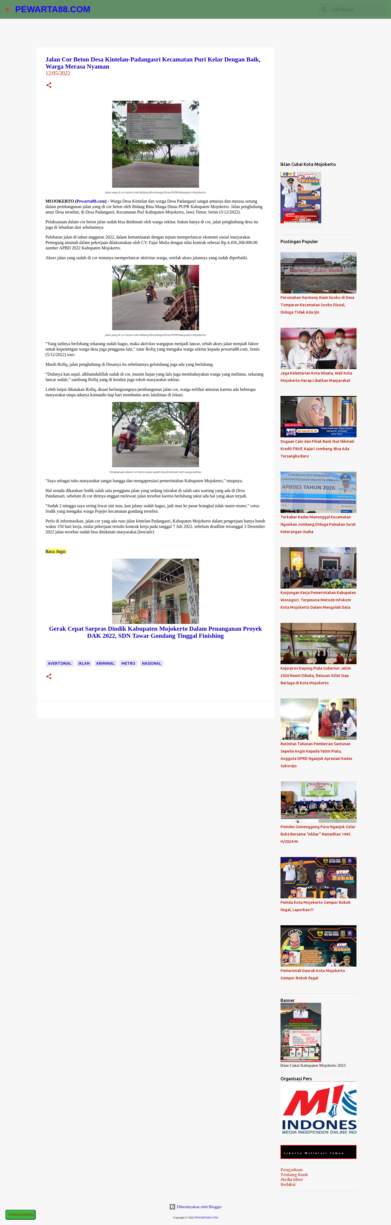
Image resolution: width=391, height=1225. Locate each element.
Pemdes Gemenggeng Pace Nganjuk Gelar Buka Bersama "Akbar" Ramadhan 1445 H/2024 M (317, 834)
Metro (128, 663)
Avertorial (60, 663)
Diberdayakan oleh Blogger (195, 1207)
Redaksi (287, 1184)
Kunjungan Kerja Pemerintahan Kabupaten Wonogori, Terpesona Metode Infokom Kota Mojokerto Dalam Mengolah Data (318, 600)
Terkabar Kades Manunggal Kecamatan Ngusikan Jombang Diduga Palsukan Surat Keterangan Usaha (318, 524)
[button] (49, 86)
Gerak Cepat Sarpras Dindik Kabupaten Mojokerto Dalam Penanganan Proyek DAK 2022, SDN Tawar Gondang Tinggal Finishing (155, 632)
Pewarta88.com (91, 201)
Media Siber (291, 1179)
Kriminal (105, 663)
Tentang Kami (294, 1174)
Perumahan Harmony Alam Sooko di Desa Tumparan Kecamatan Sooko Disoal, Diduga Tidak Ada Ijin (317, 304)
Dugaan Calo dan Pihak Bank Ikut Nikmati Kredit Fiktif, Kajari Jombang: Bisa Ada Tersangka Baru (317, 448)
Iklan (84, 663)
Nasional (151, 663)
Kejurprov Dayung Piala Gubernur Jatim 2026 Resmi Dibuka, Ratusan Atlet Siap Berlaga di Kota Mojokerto (315, 675)
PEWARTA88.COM (52, 9)
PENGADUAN (20, 1214)
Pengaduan (291, 1169)
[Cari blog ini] (358, 9)
